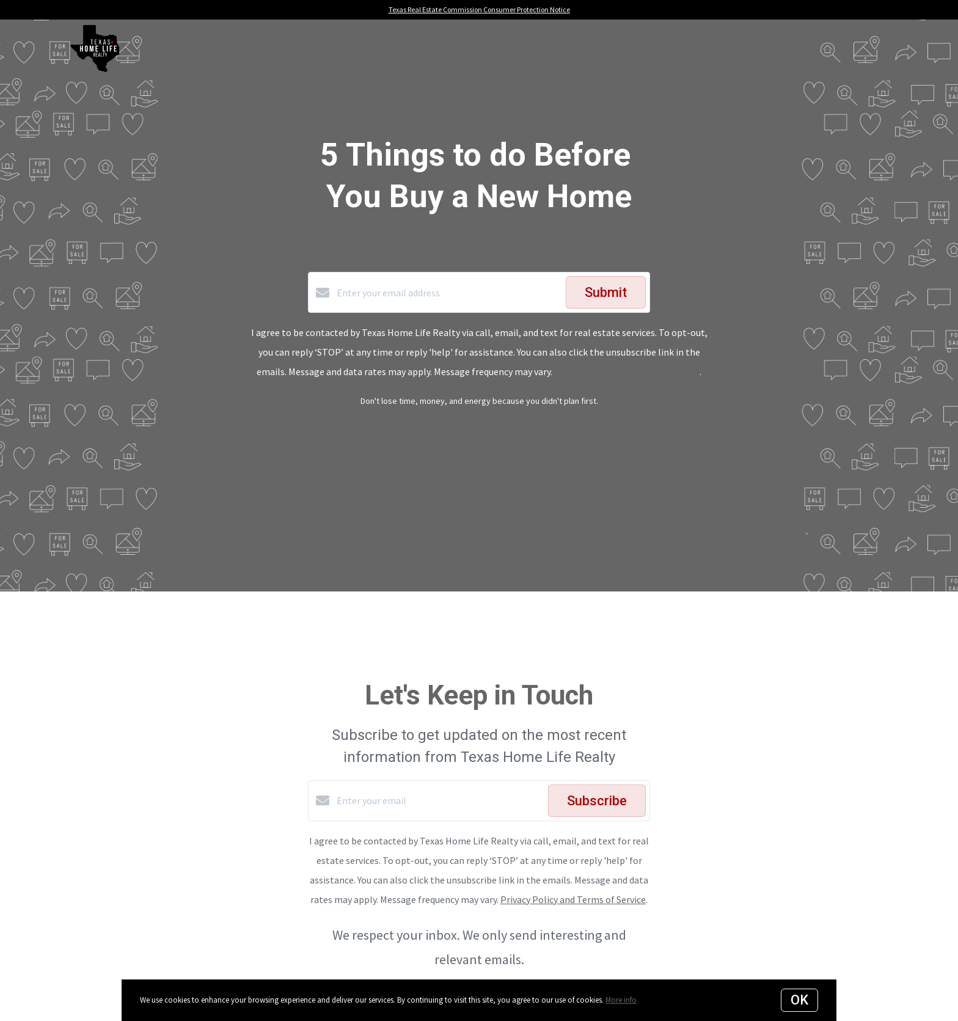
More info (621, 1000)
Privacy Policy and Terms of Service (627, 371)
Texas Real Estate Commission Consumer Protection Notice (479, 9)
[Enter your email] (439, 800)
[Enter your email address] (448, 292)
